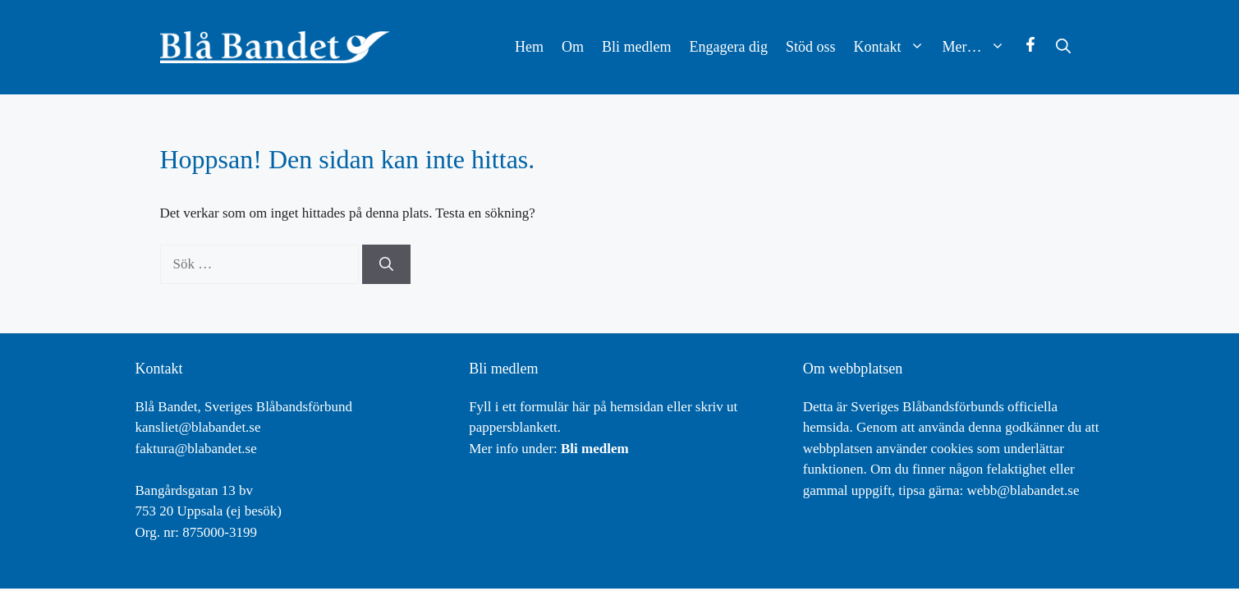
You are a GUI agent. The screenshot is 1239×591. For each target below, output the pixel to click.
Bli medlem (637, 47)
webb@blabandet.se (1022, 490)
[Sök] (386, 264)
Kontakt (894, 47)
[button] (1063, 47)
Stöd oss (811, 47)
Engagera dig (729, 47)
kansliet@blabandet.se (198, 427)
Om (573, 47)
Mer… (978, 47)
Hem (529, 47)
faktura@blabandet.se (196, 448)
